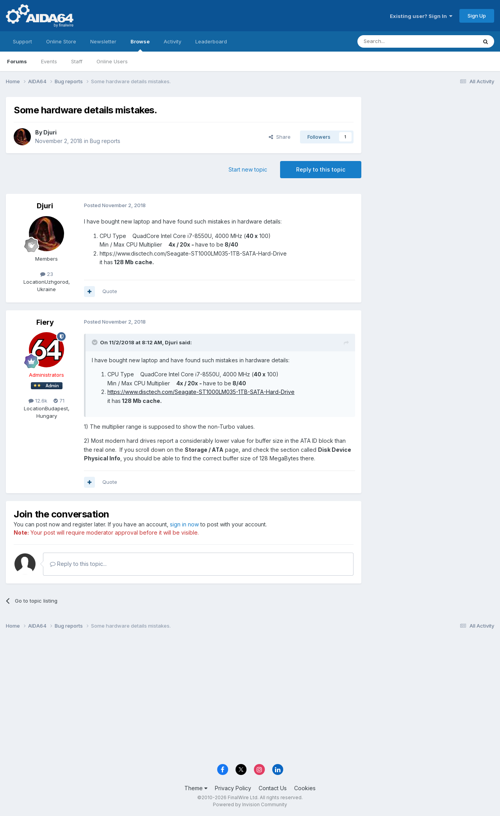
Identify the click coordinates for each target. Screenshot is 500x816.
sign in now (184, 524)
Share (280, 137)
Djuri (50, 132)
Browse (140, 45)
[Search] (397, 41)
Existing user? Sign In (421, 16)
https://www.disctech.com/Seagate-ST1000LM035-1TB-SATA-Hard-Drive (201, 391)
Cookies (305, 788)
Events (49, 61)
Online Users (112, 61)
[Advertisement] (431, 149)
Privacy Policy (233, 788)
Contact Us (273, 788)
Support (22, 41)
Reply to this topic (320, 169)
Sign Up (477, 16)
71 (59, 400)
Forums (17, 61)
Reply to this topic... (78, 563)
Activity (172, 41)
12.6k (38, 400)
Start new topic (248, 169)
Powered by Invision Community (250, 804)
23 (46, 274)
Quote (109, 291)
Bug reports (105, 141)
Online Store (61, 41)
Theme (195, 788)
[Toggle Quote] (95, 342)
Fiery (45, 322)
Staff (76, 61)
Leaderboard (211, 41)
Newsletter (103, 41)
